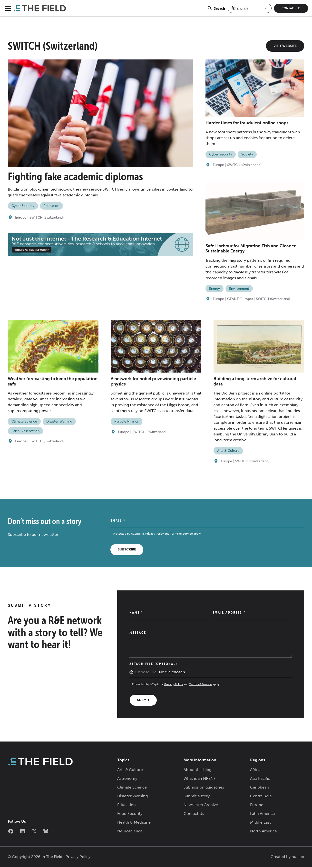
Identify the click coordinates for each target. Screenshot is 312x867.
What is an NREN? (199, 778)
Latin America (262, 813)
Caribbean (259, 787)
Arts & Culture (228, 451)
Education (51, 206)
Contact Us (291, 8)
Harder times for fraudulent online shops (246, 122)
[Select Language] (250, 8)
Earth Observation (25, 431)
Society (247, 154)
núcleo (298, 856)
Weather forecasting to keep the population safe (53, 381)
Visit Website (285, 46)
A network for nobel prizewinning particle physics (153, 381)
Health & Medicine (134, 822)
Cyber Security (22, 206)
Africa (255, 769)
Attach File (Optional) (153, 664)
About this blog (197, 769)
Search (216, 11)
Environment (239, 289)
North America (263, 831)
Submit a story (197, 796)
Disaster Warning (59, 421)
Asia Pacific (260, 778)
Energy (214, 289)
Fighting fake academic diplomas (75, 176)
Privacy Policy (154, 533)
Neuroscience (130, 831)
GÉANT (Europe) (240, 299)
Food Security (129, 813)
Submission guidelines (204, 787)
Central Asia (261, 796)
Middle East (260, 822)
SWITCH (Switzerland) (46, 217)
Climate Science (24, 421)
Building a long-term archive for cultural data (255, 381)
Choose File (145, 672)
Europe (20, 217)
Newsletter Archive (201, 804)
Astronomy (127, 778)
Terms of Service (181, 533)
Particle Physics (126, 421)
